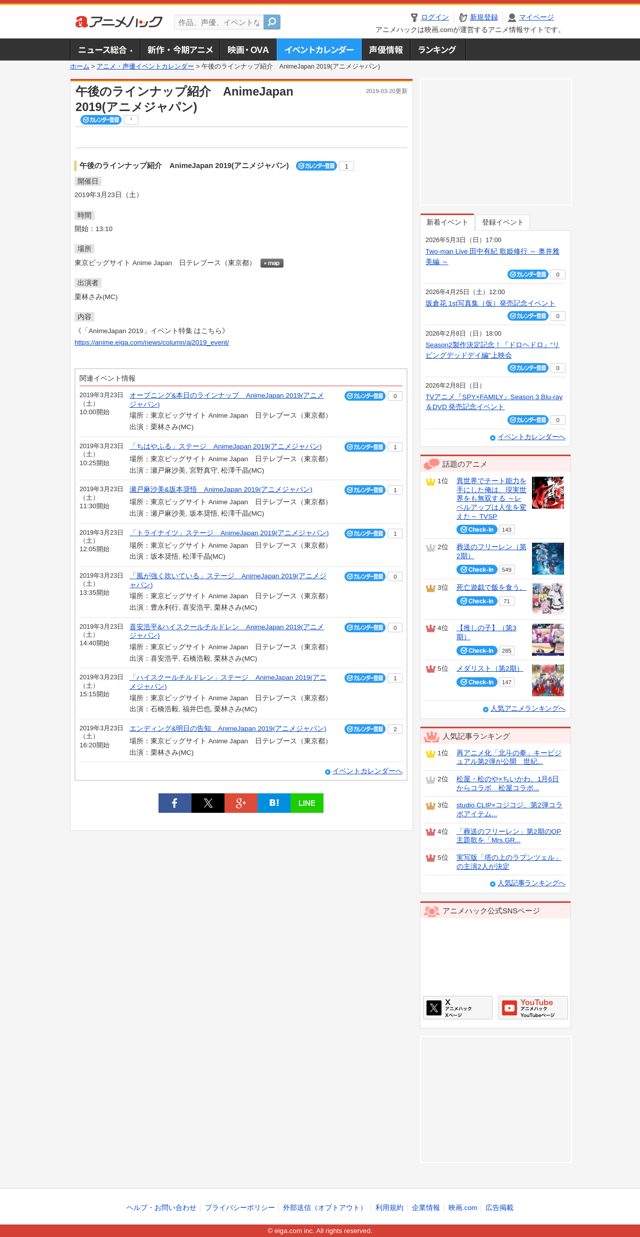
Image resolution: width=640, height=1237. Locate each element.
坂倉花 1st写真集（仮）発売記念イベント (491, 303)
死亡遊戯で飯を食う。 (491, 587)
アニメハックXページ (457, 1007)
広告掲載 (500, 1207)
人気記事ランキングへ (532, 883)
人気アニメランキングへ (528, 708)
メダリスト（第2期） (490, 668)
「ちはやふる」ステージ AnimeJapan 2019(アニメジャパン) (226, 446)
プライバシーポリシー (240, 1207)
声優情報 (386, 50)
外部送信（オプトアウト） (325, 1207)
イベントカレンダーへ (367, 771)
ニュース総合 (105, 50)
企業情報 (426, 1207)
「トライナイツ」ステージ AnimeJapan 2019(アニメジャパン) (229, 533)
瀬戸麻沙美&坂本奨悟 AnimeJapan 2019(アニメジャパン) (221, 489)
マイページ (536, 17)
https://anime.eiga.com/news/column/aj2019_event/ (151, 342)
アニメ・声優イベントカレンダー (319, 50)
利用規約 (390, 1207)
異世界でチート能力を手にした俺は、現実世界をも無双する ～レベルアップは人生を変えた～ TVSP (491, 498)
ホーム (80, 66)
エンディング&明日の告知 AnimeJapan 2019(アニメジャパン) (228, 728)
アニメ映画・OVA (248, 50)
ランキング (438, 50)
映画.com (462, 1207)
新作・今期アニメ (180, 50)
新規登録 (484, 17)
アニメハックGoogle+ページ (533, 1007)
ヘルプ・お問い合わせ (161, 1207)
